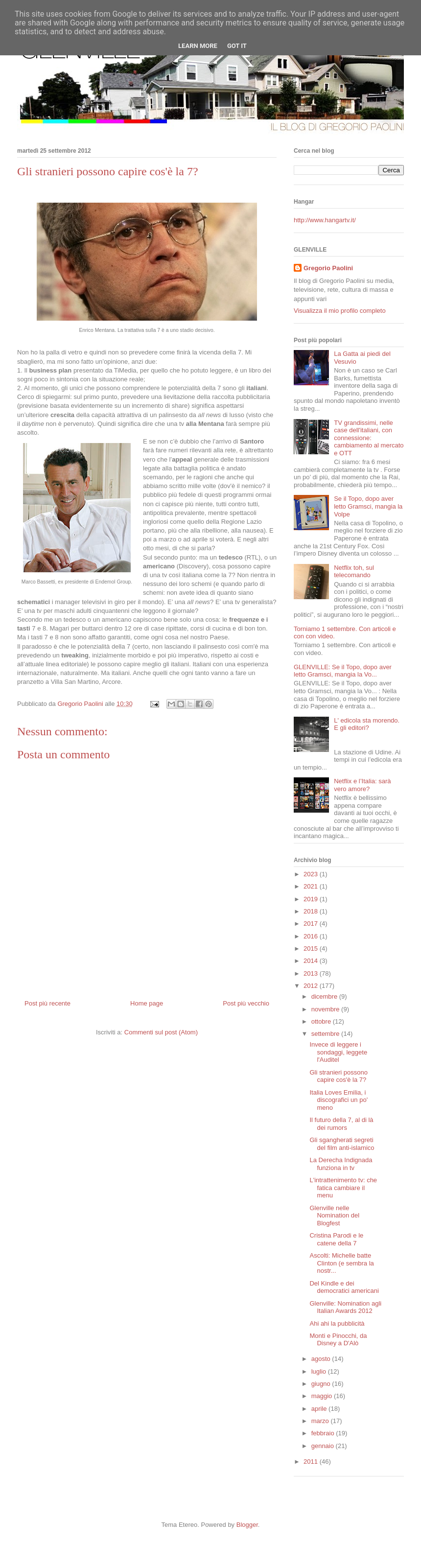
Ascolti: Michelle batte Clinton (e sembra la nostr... (341, 1263)
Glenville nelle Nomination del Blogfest (334, 1215)
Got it (237, 45)
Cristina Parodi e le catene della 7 (336, 1239)
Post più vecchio (246, 1003)
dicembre (325, 996)
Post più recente (47, 1003)
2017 (312, 923)
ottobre (322, 1021)
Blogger (247, 1524)
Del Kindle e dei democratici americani (343, 1287)
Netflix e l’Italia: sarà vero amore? (362, 785)
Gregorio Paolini (328, 268)
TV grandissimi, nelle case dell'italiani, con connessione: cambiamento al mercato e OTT (368, 438)
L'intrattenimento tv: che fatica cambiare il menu (343, 1187)
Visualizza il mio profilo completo (340, 310)
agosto (321, 1358)
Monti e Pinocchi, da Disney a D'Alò (338, 1339)
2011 (312, 1461)
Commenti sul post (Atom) (161, 1032)
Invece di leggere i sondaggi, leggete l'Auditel (338, 1052)
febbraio (323, 1433)
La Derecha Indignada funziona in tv (340, 1163)
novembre (326, 1009)
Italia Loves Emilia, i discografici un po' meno (338, 1100)
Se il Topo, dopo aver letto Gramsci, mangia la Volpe (368, 506)
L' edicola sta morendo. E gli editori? (366, 724)
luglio (319, 1371)
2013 (312, 973)
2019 (312, 899)
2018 (312, 911)
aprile (319, 1408)
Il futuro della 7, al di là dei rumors (341, 1123)
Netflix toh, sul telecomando (354, 571)
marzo (321, 1421)
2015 (312, 948)
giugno (321, 1383)
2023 (312, 874)
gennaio (323, 1446)
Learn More (197, 45)
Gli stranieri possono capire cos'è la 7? (338, 1076)
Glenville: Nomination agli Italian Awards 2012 (345, 1307)
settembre (326, 1033)
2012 (312, 985)
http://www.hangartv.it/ (325, 220)
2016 (312, 936)
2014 (312, 960)
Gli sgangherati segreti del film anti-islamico (341, 1143)
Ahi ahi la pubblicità (336, 1323)
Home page (146, 1003)
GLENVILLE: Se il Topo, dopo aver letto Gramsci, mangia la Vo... (343, 670)
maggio (322, 1396)
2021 (312, 886)
